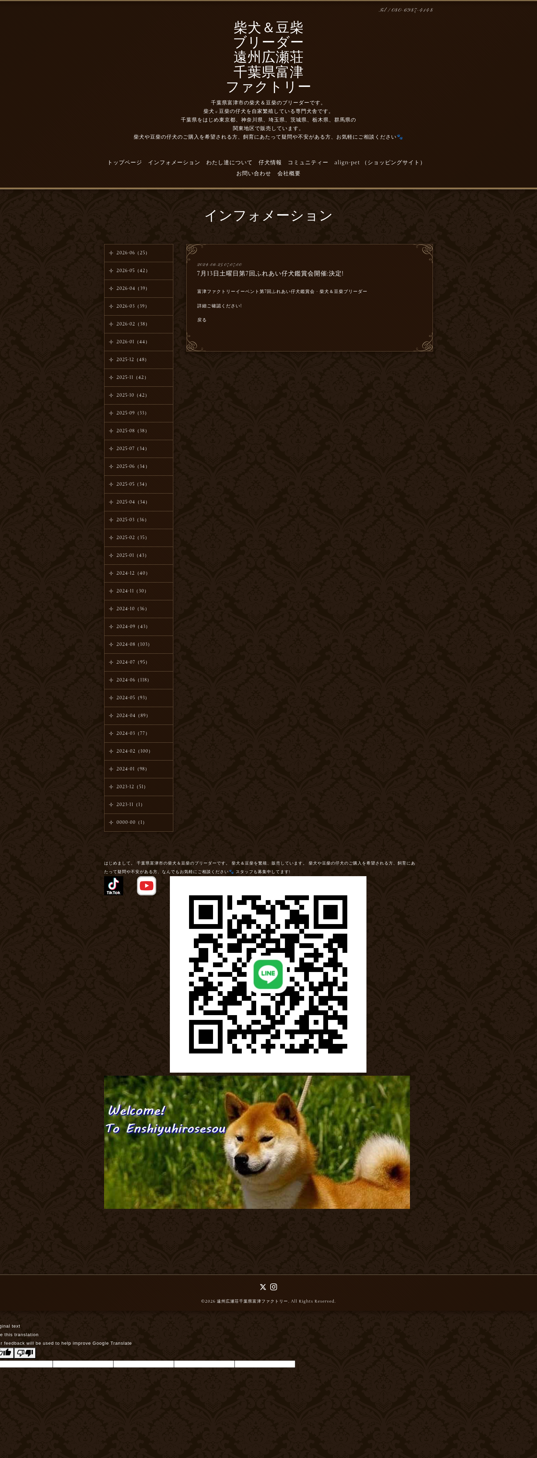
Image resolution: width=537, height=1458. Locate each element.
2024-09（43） (133, 626)
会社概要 (289, 173)
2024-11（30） (132, 591)
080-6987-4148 (412, 10)
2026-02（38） (133, 324)
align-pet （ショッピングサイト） (380, 162)
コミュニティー (308, 162)
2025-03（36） (132, 520)
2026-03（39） (133, 306)
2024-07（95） (133, 662)
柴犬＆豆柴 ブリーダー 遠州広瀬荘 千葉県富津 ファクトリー (269, 58)
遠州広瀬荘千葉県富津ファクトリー (252, 1301)
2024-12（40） (133, 573)
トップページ (124, 162)
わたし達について (229, 162)
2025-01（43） (132, 555)
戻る (202, 320)
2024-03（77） (133, 733)
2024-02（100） (134, 751)
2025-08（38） (133, 431)
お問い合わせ (253, 173)
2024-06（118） (134, 680)
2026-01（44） (133, 342)
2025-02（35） (133, 537)
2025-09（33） (132, 413)
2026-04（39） (133, 288)
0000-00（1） (131, 822)
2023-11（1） (130, 804)
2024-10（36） (133, 609)
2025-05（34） (133, 484)
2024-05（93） (133, 698)
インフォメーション (174, 162)
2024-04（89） (133, 715)
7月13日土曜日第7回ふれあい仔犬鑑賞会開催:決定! (270, 273)
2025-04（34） (133, 502)
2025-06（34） (133, 466)
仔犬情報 (270, 162)
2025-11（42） (132, 377)
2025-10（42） (133, 395)
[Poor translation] (25, 1353)
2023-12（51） (132, 787)
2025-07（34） (133, 448)
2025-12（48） (132, 359)
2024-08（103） (134, 644)
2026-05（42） (133, 270)
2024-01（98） (133, 769)
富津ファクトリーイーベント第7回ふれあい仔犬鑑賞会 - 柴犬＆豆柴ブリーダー (282, 291)
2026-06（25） (133, 253)
